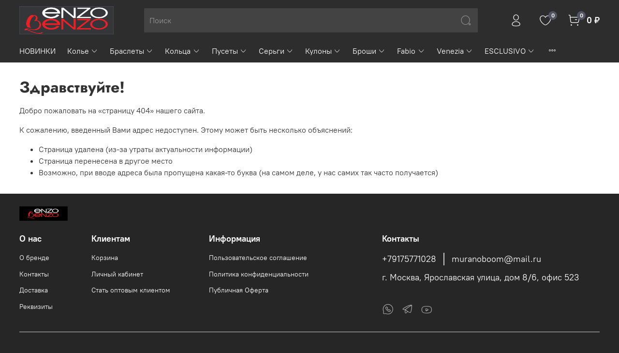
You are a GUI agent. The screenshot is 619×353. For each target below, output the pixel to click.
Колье (82, 51)
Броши (369, 51)
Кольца (182, 51)
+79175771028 (409, 259)
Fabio (411, 51)
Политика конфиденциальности (259, 274)
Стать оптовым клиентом (130, 290)
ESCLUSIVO (510, 51)
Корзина (104, 257)
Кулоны (323, 51)
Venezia (455, 51)
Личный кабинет (117, 274)
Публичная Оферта (238, 290)
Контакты (34, 274)
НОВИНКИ (37, 51)
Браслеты (131, 51)
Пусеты (229, 51)
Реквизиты (36, 306)
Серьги (276, 51)
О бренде (34, 257)
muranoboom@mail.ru (496, 259)
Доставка (33, 290)
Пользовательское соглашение (258, 257)
